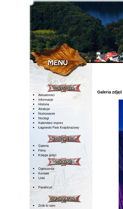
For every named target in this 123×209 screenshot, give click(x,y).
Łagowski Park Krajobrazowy (58, 127)
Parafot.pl (45, 187)
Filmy (42, 150)
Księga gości (47, 155)
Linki (41, 178)
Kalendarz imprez (50, 123)
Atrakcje (44, 109)
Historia (43, 104)
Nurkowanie (46, 113)
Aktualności (46, 95)
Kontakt (43, 173)
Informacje (45, 99)
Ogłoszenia (46, 168)
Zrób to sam (46, 205)
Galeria (43, 145)
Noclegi (43, 118)
